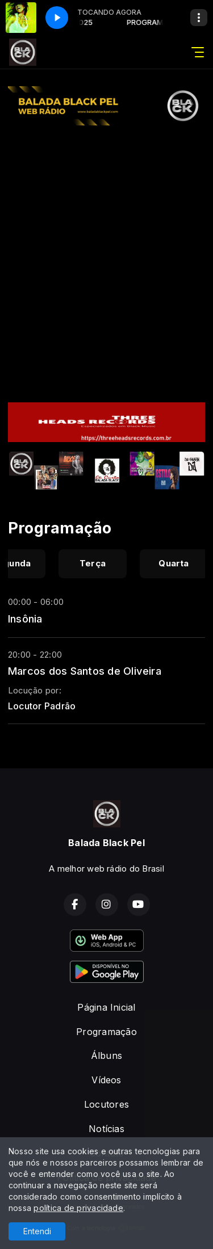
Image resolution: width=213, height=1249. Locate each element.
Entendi (37, 1231)
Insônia (25, 618)
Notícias (106, 1128)
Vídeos (106, 1080)
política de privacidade (78, 1208)
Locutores (106, 1104)
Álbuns (106, 1055)
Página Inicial (106, 1007)
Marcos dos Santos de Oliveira (84, 671)
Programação (106, 1031)
